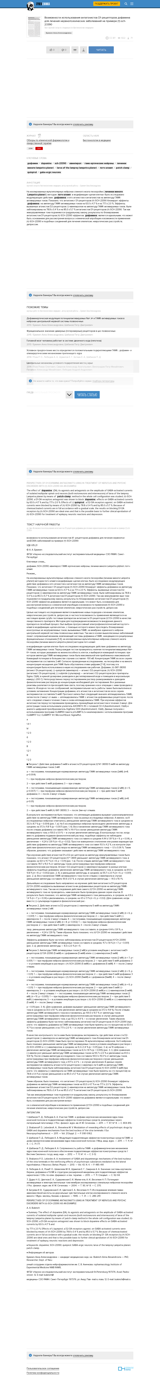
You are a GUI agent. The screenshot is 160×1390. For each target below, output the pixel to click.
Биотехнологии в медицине (97, 140)
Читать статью (87, 395)
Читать (101, 50)
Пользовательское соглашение (43, 1368)
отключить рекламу (83, 124)
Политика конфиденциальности (43, 1373)
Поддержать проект (107, 3)
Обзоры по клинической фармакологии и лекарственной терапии (48, 142)
